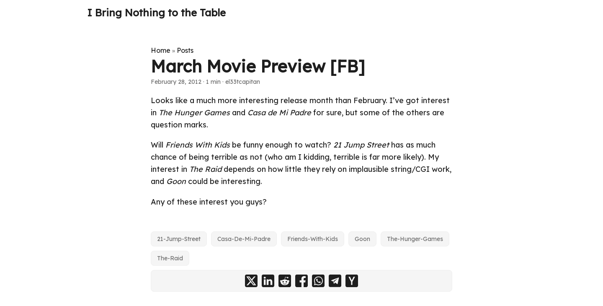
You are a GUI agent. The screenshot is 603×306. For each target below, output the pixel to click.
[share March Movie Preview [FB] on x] (251, 281)
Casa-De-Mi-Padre (244, 239)
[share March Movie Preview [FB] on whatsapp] (318, 281)
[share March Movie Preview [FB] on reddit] (284, 281)
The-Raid (170, 258)
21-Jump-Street (179, 239)
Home (160, 50)
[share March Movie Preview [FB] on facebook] (301, 281)
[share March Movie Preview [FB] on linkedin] (268, 281)
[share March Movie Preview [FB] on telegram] (335, 281)
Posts (185, 50)
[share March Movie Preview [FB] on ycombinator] (351, 281)
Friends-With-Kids (312, 239)
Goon (362, 239)
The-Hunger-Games (415, 239)
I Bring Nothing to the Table (156, 12)
